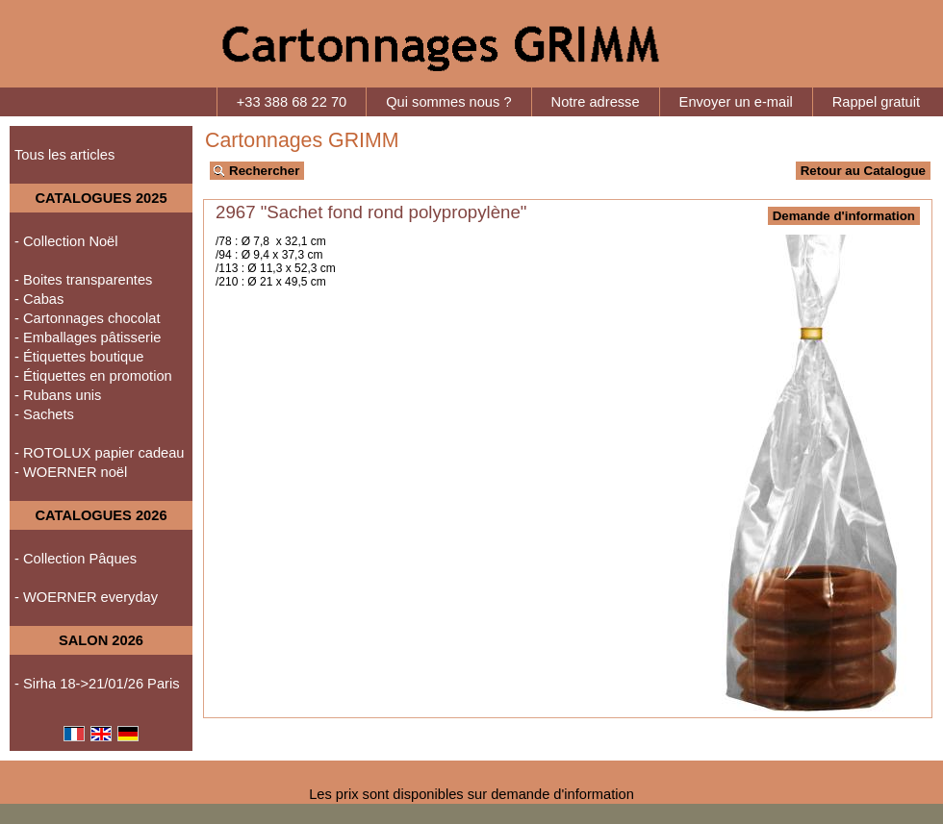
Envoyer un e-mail (736, 102)
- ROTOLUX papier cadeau (99, 453)
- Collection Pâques (75, 558)
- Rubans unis (57, 395)
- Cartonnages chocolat (87, 318)
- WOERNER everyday (86, 597)
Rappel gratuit (876, 102)
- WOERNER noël (70, 472)
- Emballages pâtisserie (87, 337)
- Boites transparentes (83, 279)
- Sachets (44, 414)
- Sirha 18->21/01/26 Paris (97, 683)
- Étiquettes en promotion (93, 376)
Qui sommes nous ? (448, 102)
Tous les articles (64, 154)
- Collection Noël (66, 241)
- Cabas (39, 299)
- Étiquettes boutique (78, 356)
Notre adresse (595, 102)
